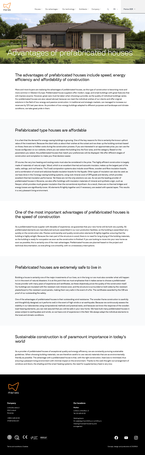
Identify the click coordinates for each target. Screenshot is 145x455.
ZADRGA (134, 446)
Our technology (69, 9)
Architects (84, 9)
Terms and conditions (14, 446)
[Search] (108, 9)
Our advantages (52, 9)
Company (96, 9)
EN (115, 9)
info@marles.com (13, 421)
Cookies (25, 446)
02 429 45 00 (81, 413)
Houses (39, 9)
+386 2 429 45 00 (13, 418)
